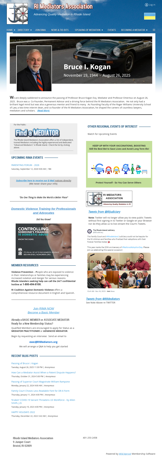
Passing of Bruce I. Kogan (24, 363)
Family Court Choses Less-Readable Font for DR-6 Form (40, 390)
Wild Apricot (125, 453)
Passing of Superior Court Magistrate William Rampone (40, 381)
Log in (152, 4)
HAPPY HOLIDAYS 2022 (23, 412)
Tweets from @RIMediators (103, 299)
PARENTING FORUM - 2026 (25, 165)
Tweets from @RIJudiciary (104, 212)
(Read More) (43, 110)
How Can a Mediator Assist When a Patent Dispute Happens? (43, 372)
